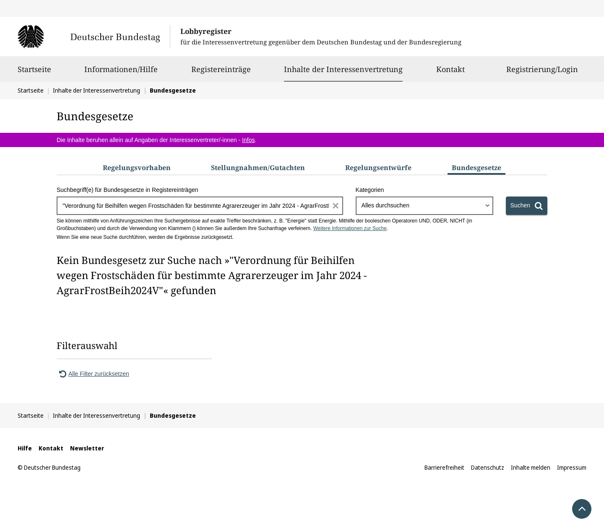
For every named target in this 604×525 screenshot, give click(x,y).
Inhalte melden (530, 467)
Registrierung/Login (542, 73)
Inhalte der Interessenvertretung (343, 69)
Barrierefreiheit (444, 467)
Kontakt (450, 73)
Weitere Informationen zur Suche (350, 228)
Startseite (34, 73)
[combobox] (424, 206)
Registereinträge (221, 73)
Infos (248, 140)
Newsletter (87, 448)
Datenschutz (487, 467)
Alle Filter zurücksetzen (93, 373)
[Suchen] (526, 206)
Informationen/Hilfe (121, 73)
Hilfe (25, 448)
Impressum (571, 467)
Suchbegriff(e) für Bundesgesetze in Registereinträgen (127, 189)
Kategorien (370, 189)
